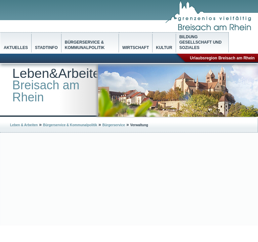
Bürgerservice (113, 125)
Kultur (164, 47)
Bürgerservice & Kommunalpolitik (85, 45)
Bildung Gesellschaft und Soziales (200, 42)
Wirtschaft (135, 47)
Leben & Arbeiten (24, 125)
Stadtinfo (46, 47)
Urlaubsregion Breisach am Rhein (222, 58)
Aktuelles (16, 47)
